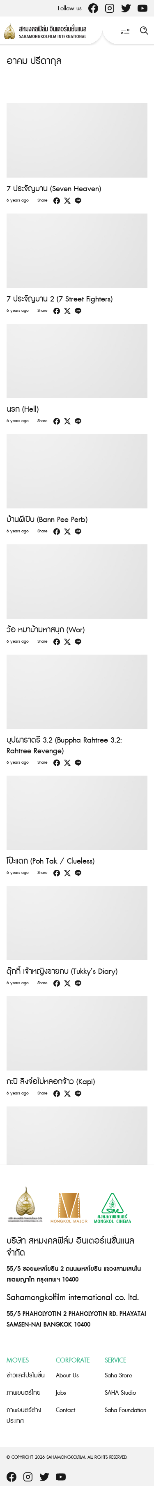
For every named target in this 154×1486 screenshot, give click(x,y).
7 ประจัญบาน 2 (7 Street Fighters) (60, 299)
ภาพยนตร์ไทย (24, 1393)
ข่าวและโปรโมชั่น (26, 1375)
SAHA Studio (120, 1393)
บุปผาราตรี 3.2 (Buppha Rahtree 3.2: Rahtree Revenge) (64, 745)
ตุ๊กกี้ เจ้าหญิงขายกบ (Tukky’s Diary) (62, 972)
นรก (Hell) (23, 409)
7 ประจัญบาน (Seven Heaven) (54, 189)
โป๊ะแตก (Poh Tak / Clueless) (50, 861)
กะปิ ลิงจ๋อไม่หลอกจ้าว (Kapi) (51, 1082)
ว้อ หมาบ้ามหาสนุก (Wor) (46, 630)
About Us (67, 1375)
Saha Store (118, 1375)
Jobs (61, 1393)
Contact (65, 1410)
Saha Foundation (125, 1410)
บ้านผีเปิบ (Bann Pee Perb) (47, 520)
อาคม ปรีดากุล (34, 61)
